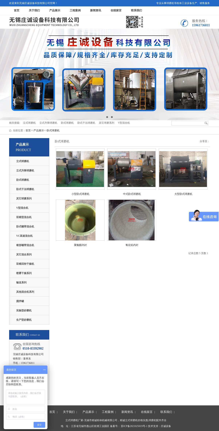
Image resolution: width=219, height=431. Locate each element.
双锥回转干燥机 (25, 264)
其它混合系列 (24, 254)
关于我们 (34, 10)
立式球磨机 (22, 161)
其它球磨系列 (24, 198)
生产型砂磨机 (24, 319)
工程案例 (75, 10)
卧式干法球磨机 (25, 189)
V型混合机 (22, 208)
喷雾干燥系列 (24, 273)
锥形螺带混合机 (25, 245)
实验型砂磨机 (24, 310)
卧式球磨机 (53, 130)
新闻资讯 (95, 10)
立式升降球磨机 (25, 170)
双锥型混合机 (24, 217)
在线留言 (116, 10)
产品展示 (54, 10)
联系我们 (136, 10)
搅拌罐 (20, 301)
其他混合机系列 (25, 292)
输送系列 (21, 282)
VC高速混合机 (24, 236)
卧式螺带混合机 (25, 226)
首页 (16, 10)
